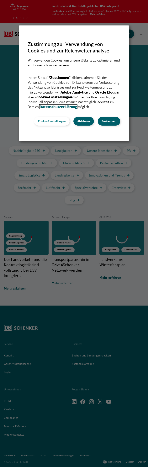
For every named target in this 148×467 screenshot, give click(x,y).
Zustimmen (109, 121)
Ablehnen (83, 121)
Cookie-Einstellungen (52, 121)
